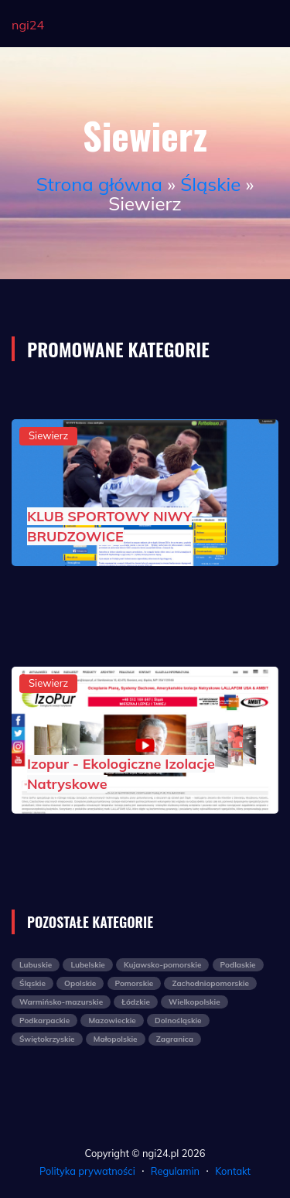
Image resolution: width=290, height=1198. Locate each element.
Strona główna (99, 184)
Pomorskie (134, 983)
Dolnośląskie (178, 1020)
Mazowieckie (111, 1020)
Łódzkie (135, 1002)
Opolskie (80, 983)
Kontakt (233, 1171)
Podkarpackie (44, 1020)
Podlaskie (238, 965)
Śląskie (210, 184)
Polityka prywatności (87, 1171)
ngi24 (28, 24)
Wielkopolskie (194, 1002)
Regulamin (175, 1171)
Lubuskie (35, 965)
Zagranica (174, 1039)
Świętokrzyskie (47, 1039)
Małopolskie (116, 1039)
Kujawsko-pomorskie (162, 965)
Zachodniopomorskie (210, 983)
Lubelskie (87, 965)
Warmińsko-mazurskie (61, 1002)
